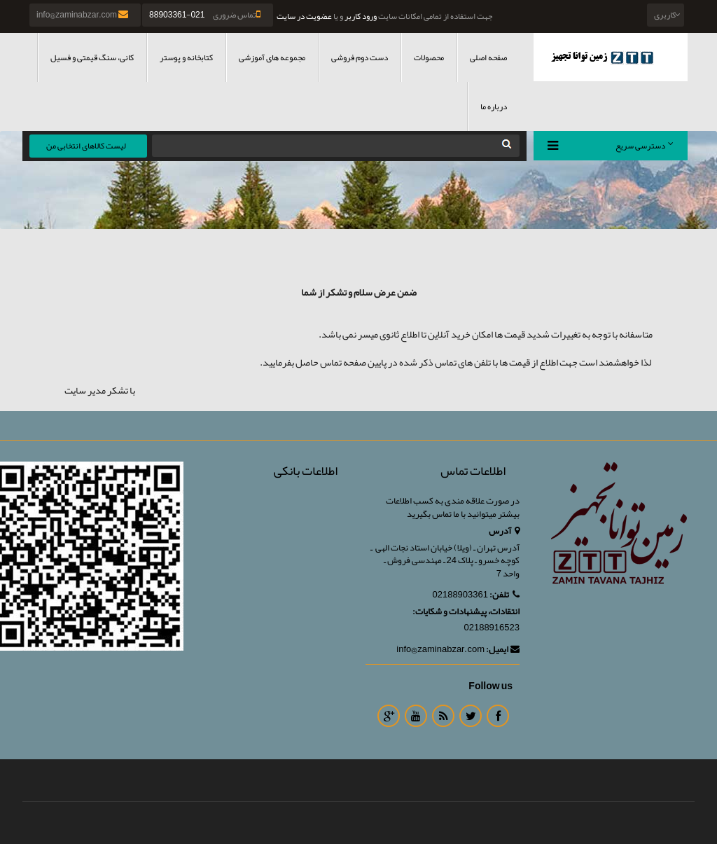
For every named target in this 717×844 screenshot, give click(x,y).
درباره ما (493, 106)
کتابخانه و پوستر (186, 57)
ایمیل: (503, 649)
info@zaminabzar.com (83, 14)
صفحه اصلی (488, 57)
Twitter (470, 716)
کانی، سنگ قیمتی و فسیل (92, 57)
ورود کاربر (360, 16)
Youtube (416, 716)
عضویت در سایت (304, 16)
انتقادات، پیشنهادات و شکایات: (466, 611)
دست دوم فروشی (359, 57)
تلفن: (504, 595)
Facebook (498, 716)
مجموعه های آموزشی (272, 57)
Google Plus (388, 716)
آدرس (504, 531)
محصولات (429, 57)
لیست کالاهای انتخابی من (86, 145)
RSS (443, 716)
